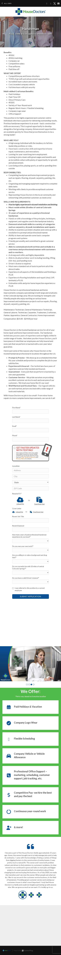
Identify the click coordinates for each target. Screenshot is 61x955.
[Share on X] (54, 3)
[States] (30, 482)
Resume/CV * (17, 494)
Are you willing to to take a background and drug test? (29, 556)
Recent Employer (18, 526)
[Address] (30, 470)
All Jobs (6, 3)
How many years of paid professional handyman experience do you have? (29, 536)
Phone (14, 436)
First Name (16, 408)
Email (14, 426)
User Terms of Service (28, 457)
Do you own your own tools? (22, 546)
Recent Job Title (18, 517)
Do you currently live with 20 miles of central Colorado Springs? (28, 567)
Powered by (23, 951)
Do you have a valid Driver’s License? (25, 578)
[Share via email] (58, 3)
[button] (27, 684)
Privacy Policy (20, 458)
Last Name (16, 417)
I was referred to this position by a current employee (28, 589)
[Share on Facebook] (46, 3)
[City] (30, 476)
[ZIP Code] (30, 488)
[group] (30, 663)
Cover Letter (16, 509)
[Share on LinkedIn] (50, 3)
